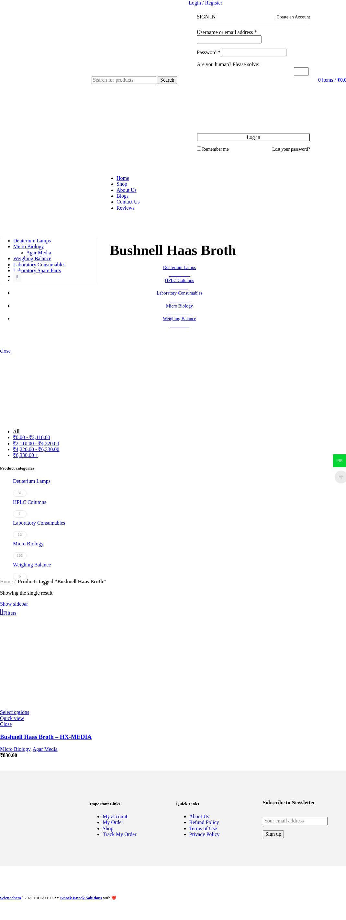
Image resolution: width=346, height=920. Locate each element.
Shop (108, 828)
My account (115, 816)
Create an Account (293, 17)
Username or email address (227, 32)
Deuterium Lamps (31, 481)
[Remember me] (199, 148)
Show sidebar (14, 604)
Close (6, 724)
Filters (10, 613)
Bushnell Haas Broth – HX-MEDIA (46, 736)
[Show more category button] (17, 276)
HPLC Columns (29, 502)
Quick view (12, 718)
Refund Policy (204, 822)
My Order (113, 822)
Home (6, 581)
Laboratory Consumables (39, 523)
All (16, 431)
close (5, 351)
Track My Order (119, 834)
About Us (199, 816)
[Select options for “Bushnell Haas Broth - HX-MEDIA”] (14, 712)
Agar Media (38, 252)
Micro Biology (28, 543)
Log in (253, 137)
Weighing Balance (32, 564)
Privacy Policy (204, 834)
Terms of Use (203, 828)
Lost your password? (291, 149)
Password (208, 52)
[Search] (124, 80)
